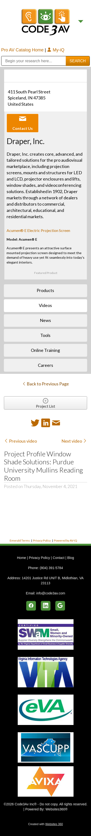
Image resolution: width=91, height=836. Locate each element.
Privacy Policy (42, 540)
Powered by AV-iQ (65, 540)
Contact (58, 558)
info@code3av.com (50, 593)
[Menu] (80, 21)
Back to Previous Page (45, 383)
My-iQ (55, 50)
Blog (70, 558)
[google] (60, 606)
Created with (45, 824)
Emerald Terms (20, 540)
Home (22, 558)
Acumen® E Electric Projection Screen (38, 230)
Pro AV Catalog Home (23, 50)
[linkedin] (45, 606)
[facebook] (31, 606)
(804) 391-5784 (51, 568)
